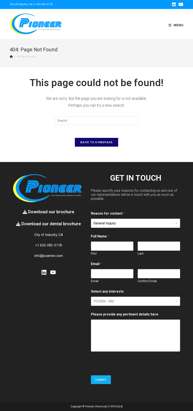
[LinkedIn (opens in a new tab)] (174, 4)
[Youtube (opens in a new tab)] (180, 4)
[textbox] (113, 301)
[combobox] (135, 301)
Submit (100, 379)
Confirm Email (147, 281)
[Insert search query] (96, 120)
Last (140, 253)
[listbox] (135, 223)
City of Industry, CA (21, 4)
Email (94, 281)
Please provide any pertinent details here (124, 314)
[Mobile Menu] (176, 25)
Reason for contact (108, 213)
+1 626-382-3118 (43, 4)
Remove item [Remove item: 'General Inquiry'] (172, 223)
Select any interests (107, 291)
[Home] (11, 56)
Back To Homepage (96, 142)
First (94, 253)
